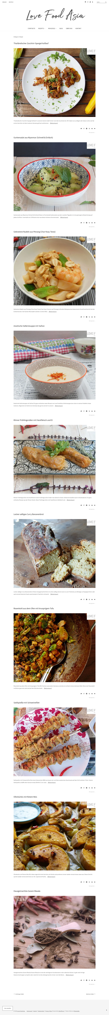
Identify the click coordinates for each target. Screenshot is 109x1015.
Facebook (88, 2)
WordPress (61, 1011)
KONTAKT (78, 28)
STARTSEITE (31, 28)
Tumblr (92, 2)
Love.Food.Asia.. (21, 1011)
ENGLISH (4, 2)
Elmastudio (76, 1011)
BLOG (61, 28)
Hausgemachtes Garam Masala (27, 890)
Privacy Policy (48, 1011)
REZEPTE (41, 28)
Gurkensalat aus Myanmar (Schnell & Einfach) (34, 137)
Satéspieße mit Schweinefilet (27, 702)
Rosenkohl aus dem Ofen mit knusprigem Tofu (34, 608)
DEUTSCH (11, 2)
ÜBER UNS (69, 28)
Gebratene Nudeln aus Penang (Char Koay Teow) (35, 231)
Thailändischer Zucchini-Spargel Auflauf (31, 43)
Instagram (85, 2)
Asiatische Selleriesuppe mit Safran (29, 325)
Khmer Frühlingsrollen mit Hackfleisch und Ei (34, 420)
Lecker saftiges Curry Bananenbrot (29, 514)
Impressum (29, 1011)
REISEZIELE (51, 28)
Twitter (90, 2)
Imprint (35, 1011)
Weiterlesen (53, 123)
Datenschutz (41, 1011)
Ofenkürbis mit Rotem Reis (25, 796)
